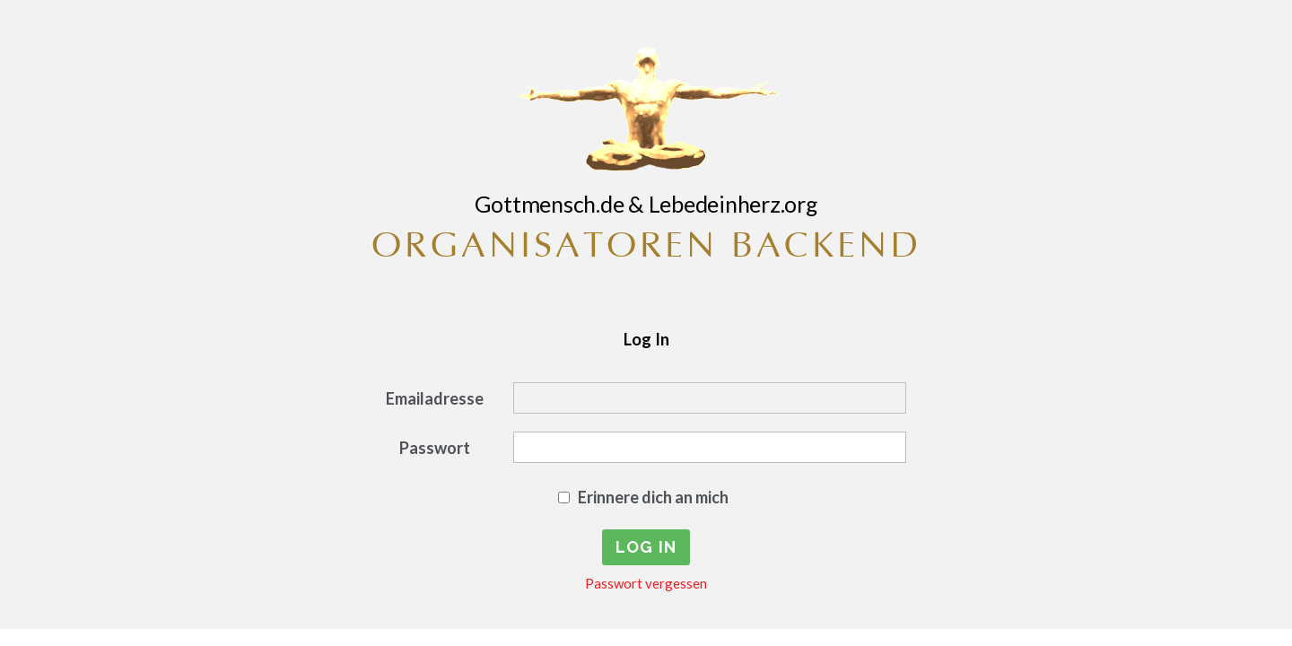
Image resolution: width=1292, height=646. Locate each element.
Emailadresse (435, 398)
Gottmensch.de (549, 203)
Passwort (434, 448)
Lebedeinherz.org (733, 203)
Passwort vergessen (646, 583)
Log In (646, 339)
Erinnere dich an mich (653, 497)
